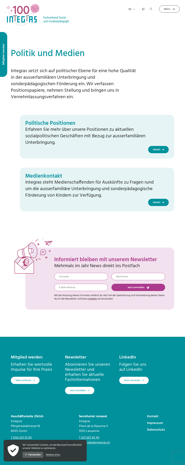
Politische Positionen (50, 123)
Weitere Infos (53, 454)
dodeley (92, 299)
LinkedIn (127, 357)
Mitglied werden (27, 357)
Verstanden (33, 455)
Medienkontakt (43, 176)
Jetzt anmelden (138, 287)
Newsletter (75, 357)
